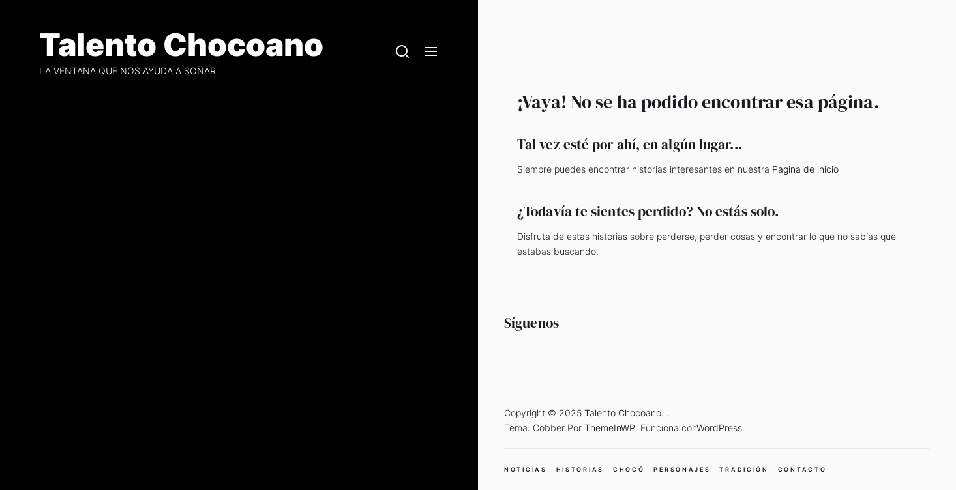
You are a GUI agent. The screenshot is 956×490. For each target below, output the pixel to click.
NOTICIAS (525, 469)
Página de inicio (805, 169)
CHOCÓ (629, 469)
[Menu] (431, 52)
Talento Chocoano (181, 45)
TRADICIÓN (743, 469)
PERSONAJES (681, 469)
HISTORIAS (580, 469)
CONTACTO (802, 469)
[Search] (402, 52)
